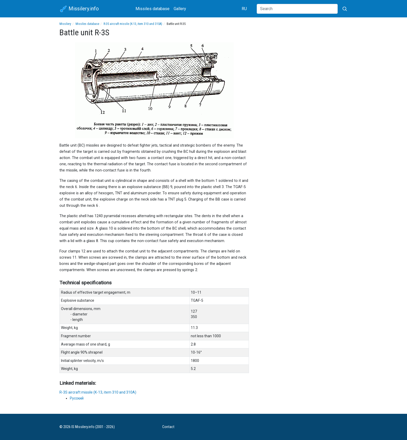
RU (244, 8)
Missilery (65, 24)
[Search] (297, 9)
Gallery (180, 8)
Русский (77, 398)
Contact (168, 427)
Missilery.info (79, 9)
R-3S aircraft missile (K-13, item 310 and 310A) (133, 24)
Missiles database (152, 8)
